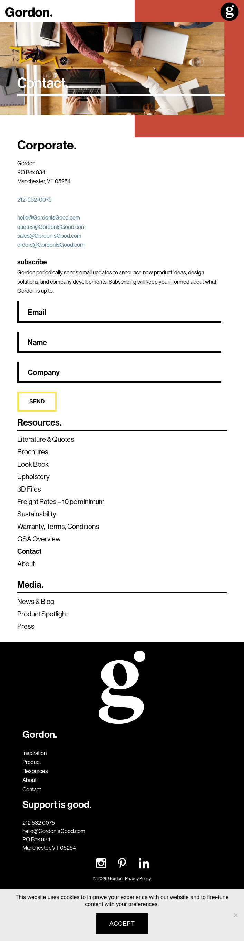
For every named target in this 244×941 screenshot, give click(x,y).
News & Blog (35, 601)
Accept (122, 923)
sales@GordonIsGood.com (49, 235)
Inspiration (34, 752)
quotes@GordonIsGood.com (51, 226)
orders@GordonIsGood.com (51, 244)
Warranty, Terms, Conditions (58, 526)
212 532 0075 (38, 822)
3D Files (29, 489)
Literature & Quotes (45, 439)
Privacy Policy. (138, 878)
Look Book (33, 464)
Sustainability (36, 514)
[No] (235, 915)
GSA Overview (39, 538)
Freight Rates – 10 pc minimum (61, 501)
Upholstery (33, 476)
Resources (35, 770)
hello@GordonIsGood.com (48, 217)
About (26, 563)
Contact (29, 551)
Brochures (32, 451)
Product (31, 761)
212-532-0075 (34, 199)
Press (26, 626)
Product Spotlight (42, 613)
